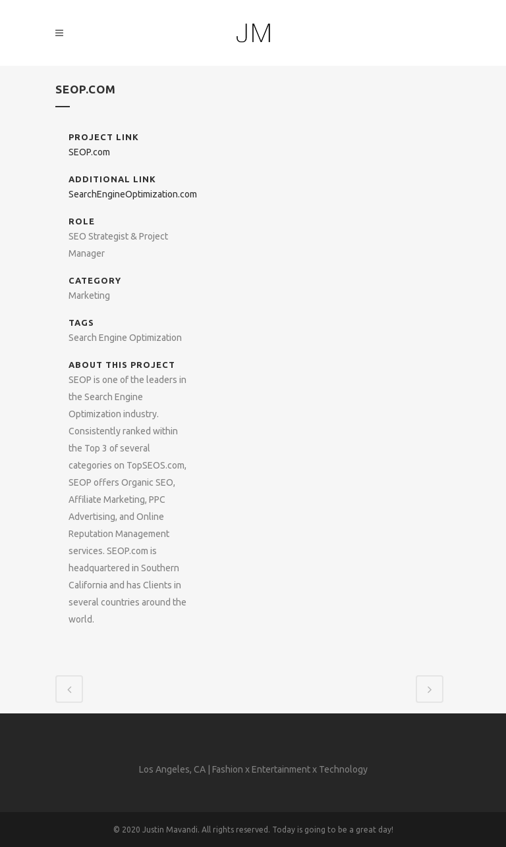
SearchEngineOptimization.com (133, 194)
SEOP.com (89, 152)
